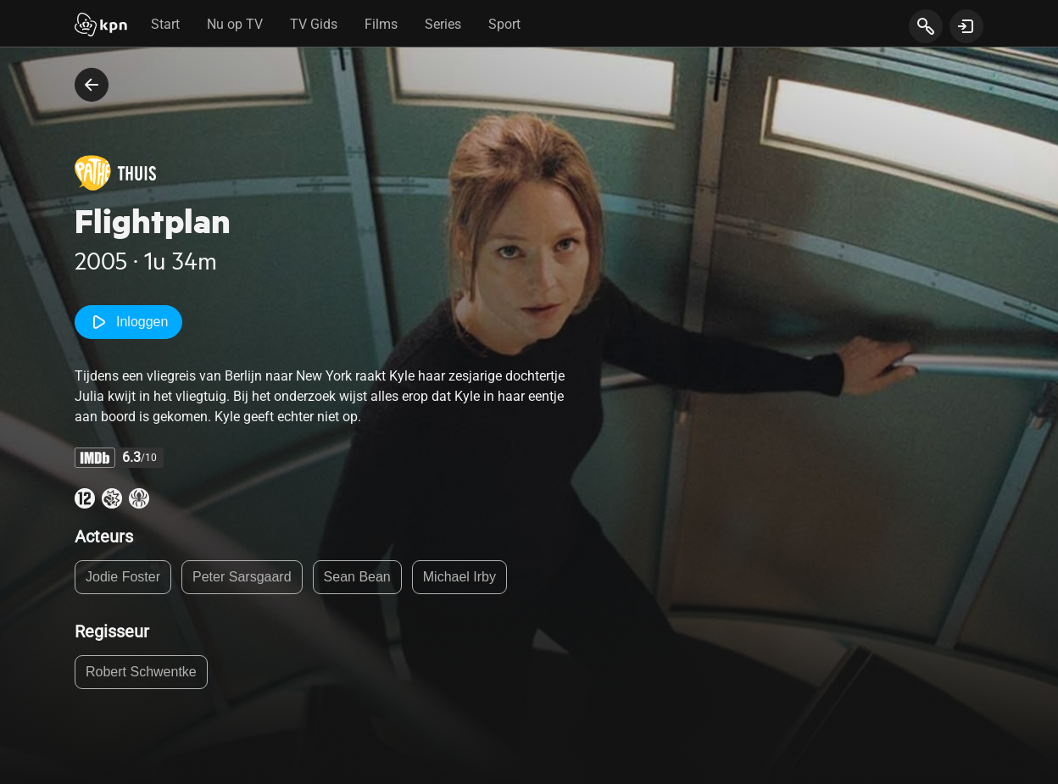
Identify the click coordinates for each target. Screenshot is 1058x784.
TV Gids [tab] (313, 24)
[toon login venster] (966, 26)
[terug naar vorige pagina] (92, 85)
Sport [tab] (504, 24)
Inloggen (128, 322)
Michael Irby (459, 577)
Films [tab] (381, 24)
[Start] (101, 26)
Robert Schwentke (141, 671)
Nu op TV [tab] (235, 24)
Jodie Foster (123, 577)
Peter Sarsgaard (242, 577)
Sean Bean (357, 577)
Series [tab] (443, 24)
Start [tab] (165, 24)
